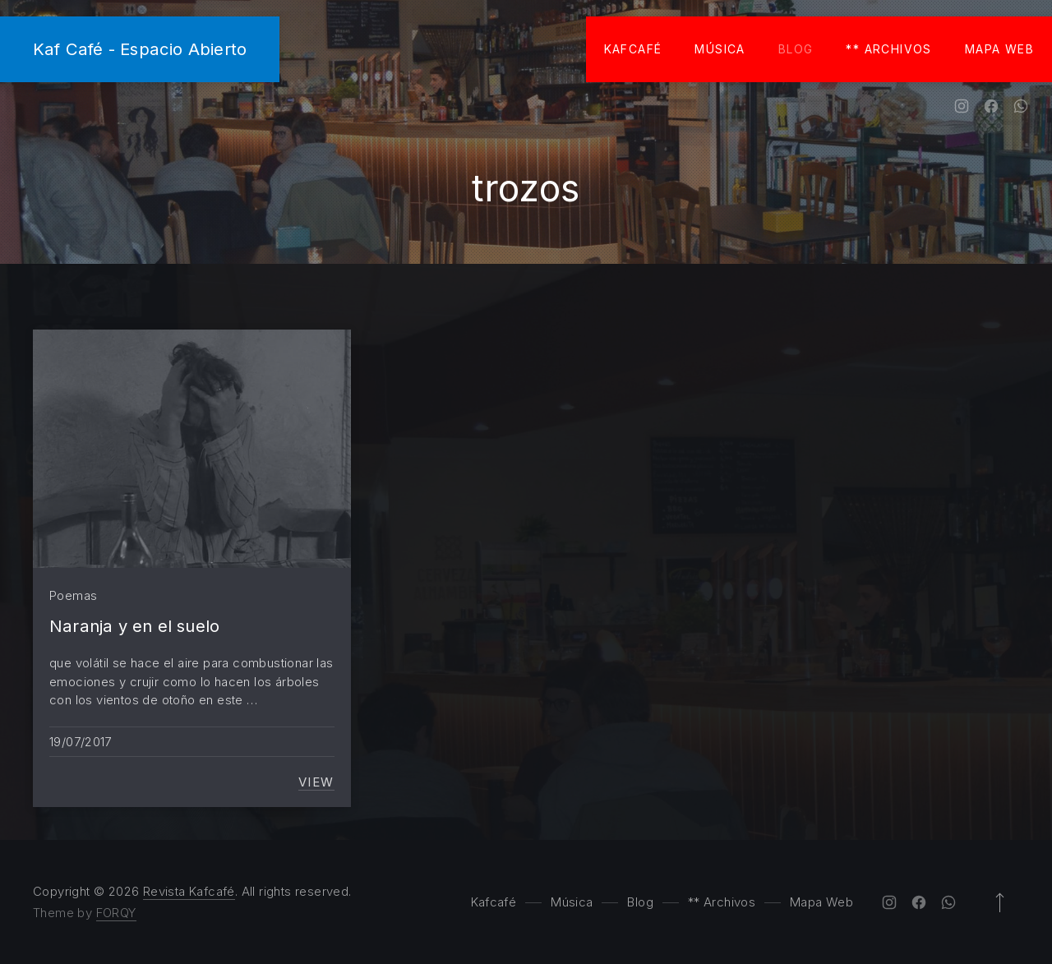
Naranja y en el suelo (134, 626)
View (316, 782)
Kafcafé (633, 49)
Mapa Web (999, 49)
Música (719, 49)
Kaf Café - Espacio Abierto (140, 49)
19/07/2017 (80, 742)
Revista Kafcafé (189, 891)
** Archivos (888, 49)
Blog (796, 49)
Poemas (73, 595)
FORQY (116, 912)
